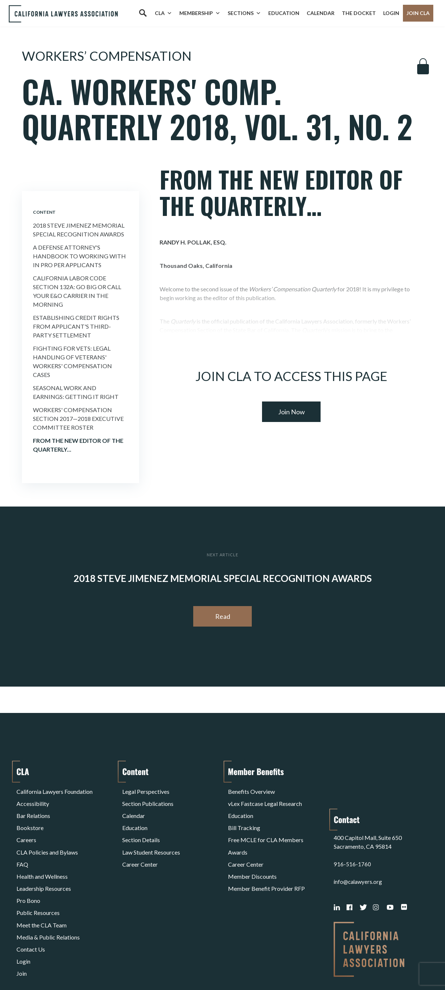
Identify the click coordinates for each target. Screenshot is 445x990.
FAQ (22, 842)
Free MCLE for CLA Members (265, 824)
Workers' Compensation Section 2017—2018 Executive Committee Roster (78, 418)
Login (391, 13)
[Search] (142, 13)
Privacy (76, 965)
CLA (163, 13)
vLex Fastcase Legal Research (265, 798)
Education (283, 13)
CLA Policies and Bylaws (47, 833)
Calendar (320, 13)
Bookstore (30, 815)
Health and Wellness (42, 851)
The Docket (359, 13)
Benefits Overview (251, 789)
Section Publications (147, 798)
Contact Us (30, 903)
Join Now (291, 412)
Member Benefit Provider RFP (266, 859)
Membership (199, 13)
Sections (244, 13)
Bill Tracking (244, 815)
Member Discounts (252, 851)
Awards (237, 833)
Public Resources (38, 877)
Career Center (140, 842)
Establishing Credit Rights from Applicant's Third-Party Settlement (76, 326)
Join (21, 921)
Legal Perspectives (145, 789)
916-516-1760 (352, 815)
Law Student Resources (151, 833)
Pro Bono (28, 868)
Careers (26, 824)
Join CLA (418, 13)
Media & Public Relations (48, 895)
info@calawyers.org (359, 833)
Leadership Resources (43, 859)
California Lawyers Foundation (54, 789)
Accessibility (32, 798)
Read (222, 616)
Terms (48, 965)
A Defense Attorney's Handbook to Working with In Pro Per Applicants (79, 256)
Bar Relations (33, 807)
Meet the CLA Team (41, 886)
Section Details (141, 824)
